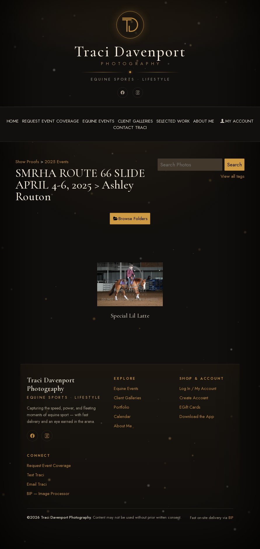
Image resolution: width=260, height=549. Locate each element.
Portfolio (121, 407)
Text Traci (35, 475)
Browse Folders (133, 218)
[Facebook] (122, 92)
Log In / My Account (197, 388)
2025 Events (57, 161)
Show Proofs (27, 161)
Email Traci (37, 484)
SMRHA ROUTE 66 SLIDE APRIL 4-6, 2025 (80, 179)
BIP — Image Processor (48, 493)
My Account (236, 121)
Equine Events (98, 121)
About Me (203, 121)
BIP (230, 517)
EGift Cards (189, 407)
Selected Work (173, 121)
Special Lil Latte (130, 315)
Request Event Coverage (50, 121)
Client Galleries (135, 121)
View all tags (233, 176)
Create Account (193, 398)
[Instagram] (137, 92)
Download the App (196, 416)
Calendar (122, 416)
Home (13, 121)
